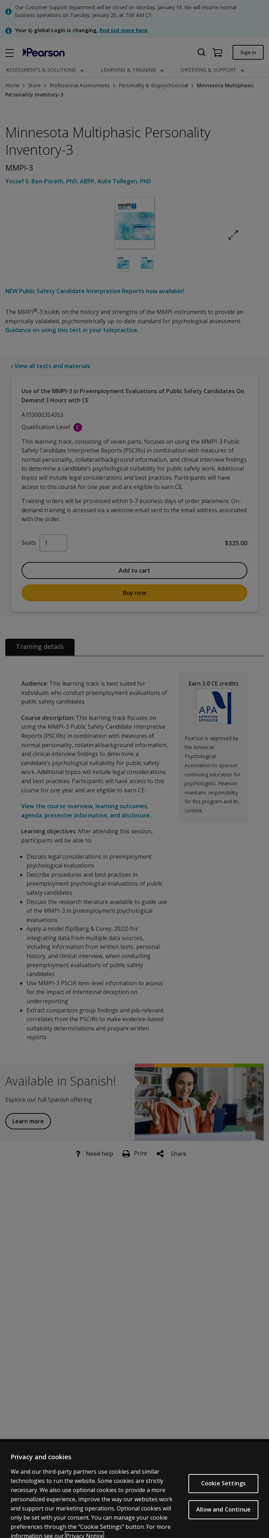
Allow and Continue (223, 1516)
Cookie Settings (223, 1489)
